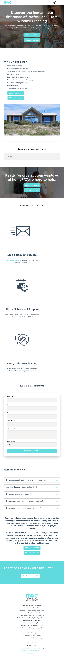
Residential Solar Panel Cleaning (32, 624)
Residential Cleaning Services (32, 622)
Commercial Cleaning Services (32, 649)
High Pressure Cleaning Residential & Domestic (32, 627)
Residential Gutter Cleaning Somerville (32, 639)
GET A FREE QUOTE (32, 34)
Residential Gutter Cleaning (32, 637)
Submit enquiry (32, 467)
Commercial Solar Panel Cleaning (32, 654)
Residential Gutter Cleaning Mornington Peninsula (32, 644)
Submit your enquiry (13, 277)
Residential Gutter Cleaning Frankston (32, 642)
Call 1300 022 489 (32, 40)
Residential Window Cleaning (32, 629)
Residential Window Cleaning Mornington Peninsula (32, 634)
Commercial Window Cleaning (32, 652)
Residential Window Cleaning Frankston (32, 632)
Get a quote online (30, 592)
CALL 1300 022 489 (16, 98)
